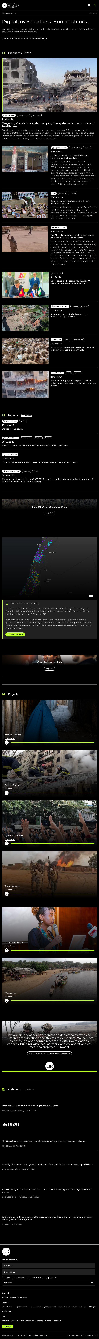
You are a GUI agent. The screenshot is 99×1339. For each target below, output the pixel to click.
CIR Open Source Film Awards (22, 1321)
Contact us (57, 1321)
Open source (56, 273)
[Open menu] (89, 5)
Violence (73, 193)
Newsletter (21, 1278)
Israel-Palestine (7, 1307)
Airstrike (84, 306)
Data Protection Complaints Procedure (32, 1335)
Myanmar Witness (50, 1307)
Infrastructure (23, 115)
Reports (53, 1278)
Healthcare (36, 115)
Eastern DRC (77, 1307)
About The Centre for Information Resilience (24, 38)
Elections (26, 471)
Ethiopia (92, 1307)
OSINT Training (37, 1278)
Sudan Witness (64, 1307)
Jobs (8, 1278)
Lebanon (77, 373)
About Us (5, 1321)
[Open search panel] (95, 5)
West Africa (6, 1311)
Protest (36, 471)
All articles (28, 53)
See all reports (26, 415)
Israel (69, 373)
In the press (22, 1297)
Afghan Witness (21, 1307)
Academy (39, 1321)
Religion (75, 306)
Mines (67, 340)
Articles (5, 1297)
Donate (7, 1326)
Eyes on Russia (35, 1307)
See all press (30, 1089)
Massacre (62, 193)
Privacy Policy (7, 1335)
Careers (48, 1321)
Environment (78, 340)
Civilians (87, 148)
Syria (85, 1307)
